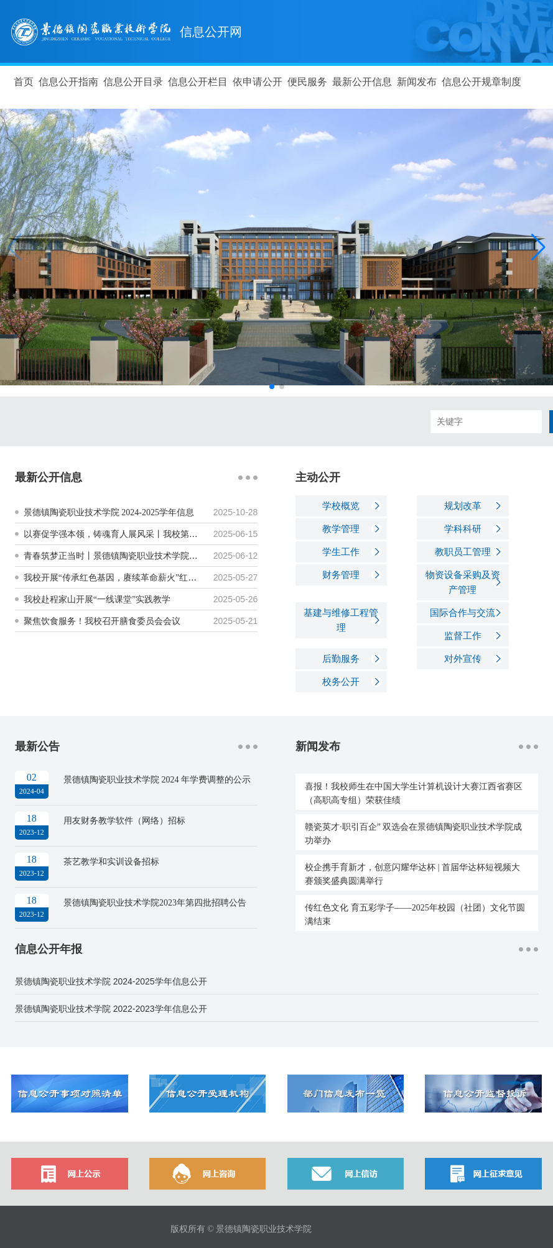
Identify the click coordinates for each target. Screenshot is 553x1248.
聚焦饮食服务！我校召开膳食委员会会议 (102, 621)
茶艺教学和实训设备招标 (111, 861)
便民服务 (307, 81)
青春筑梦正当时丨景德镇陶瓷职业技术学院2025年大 (124, 556)
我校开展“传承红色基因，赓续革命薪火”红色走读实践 (127, 577)
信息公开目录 (133, 81)
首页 (24, 81)
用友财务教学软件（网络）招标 (124, 820)
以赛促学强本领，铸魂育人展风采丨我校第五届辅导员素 (132, 534)
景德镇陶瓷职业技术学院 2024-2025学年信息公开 (111, 981)
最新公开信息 (362, 81)
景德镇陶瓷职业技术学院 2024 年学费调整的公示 (157, 779)
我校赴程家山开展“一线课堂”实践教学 (97, 599)
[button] (538, 247)
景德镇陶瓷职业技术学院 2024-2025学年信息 (109, 512)
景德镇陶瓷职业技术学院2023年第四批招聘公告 (154, 902)
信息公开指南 (68, 81)
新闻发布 (417, 81)
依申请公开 (257, 81)
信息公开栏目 (198, 81)
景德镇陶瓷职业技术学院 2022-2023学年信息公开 (111, 1009)
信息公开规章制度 (481, 81)
